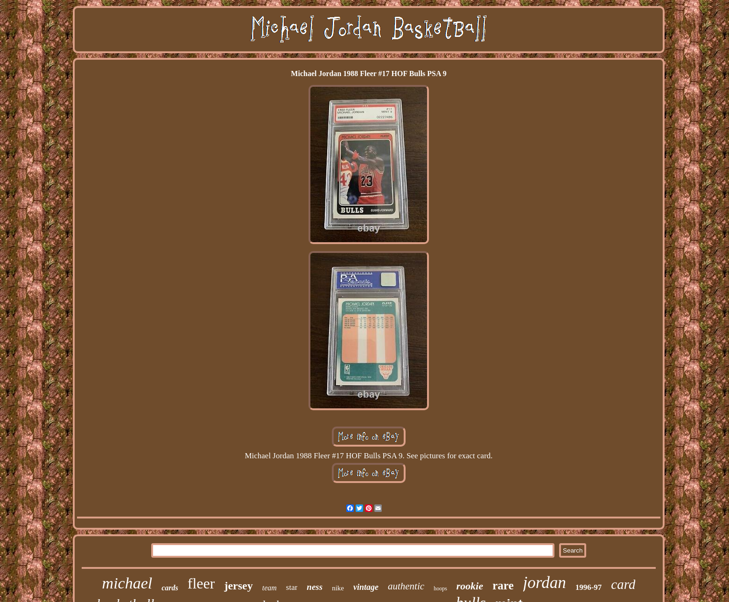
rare (502, 585)
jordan (544, 583)
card (623, 584)
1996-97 (588, 587)
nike (338, 588)
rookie (469, 586)
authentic (406, 586)
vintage (366, 587)
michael (127, 583)
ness (314, 587)
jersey (238, 586)
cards (169, 588)
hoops (440, 588)
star (292, 587)
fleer (201, 583)
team (269, 588)
